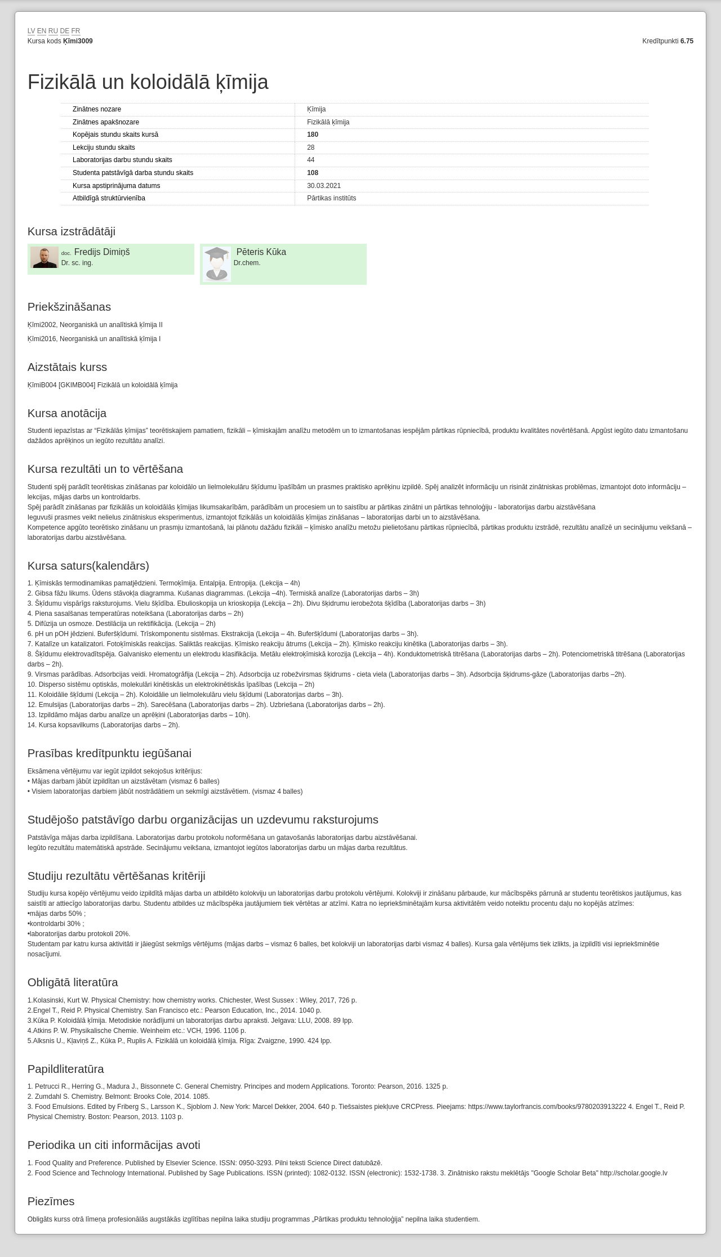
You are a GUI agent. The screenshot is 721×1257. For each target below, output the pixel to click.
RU (53, 31)
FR (76, 31)
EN (42, 31)
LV (31, 31)
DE (65, 31)
